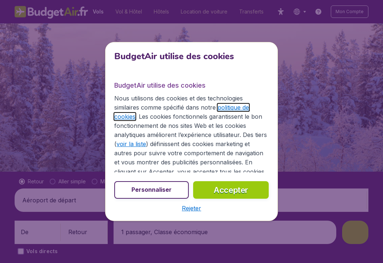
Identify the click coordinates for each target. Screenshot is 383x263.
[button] (191, 208)
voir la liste (131, 144)
